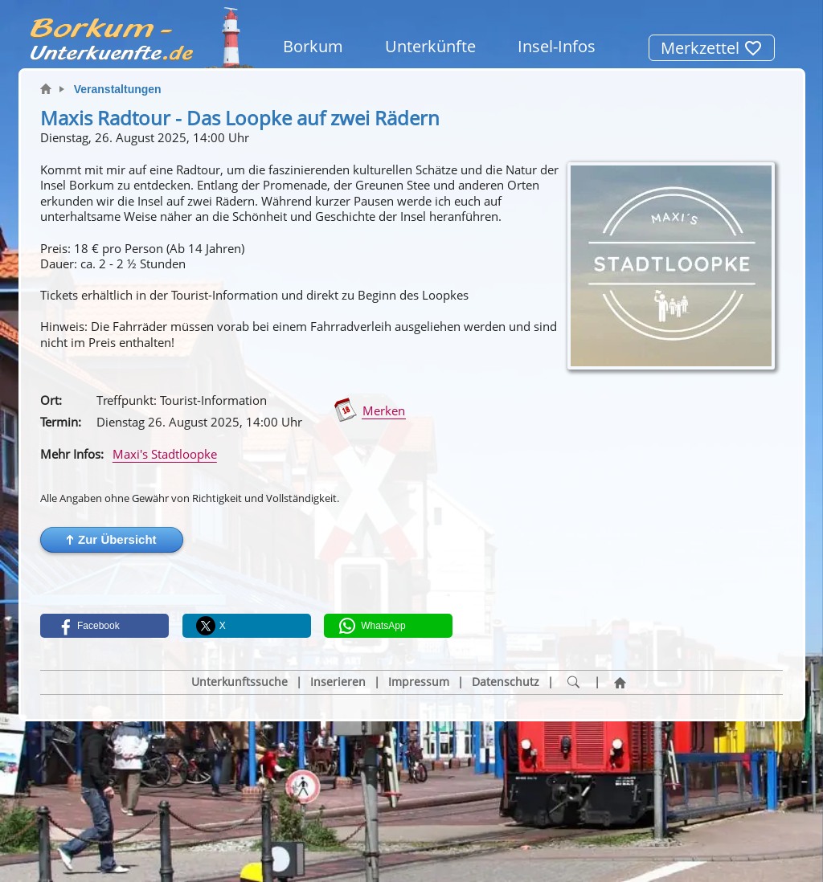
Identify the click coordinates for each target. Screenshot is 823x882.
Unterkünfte (430, 46)
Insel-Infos (557, 46)
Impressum (418, 682)
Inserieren (338, 682)
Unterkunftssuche (239, 682)
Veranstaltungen (118, 89)
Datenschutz (505, 682)
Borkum (313, 46)
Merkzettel (712, 48)
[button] (111, 540)
